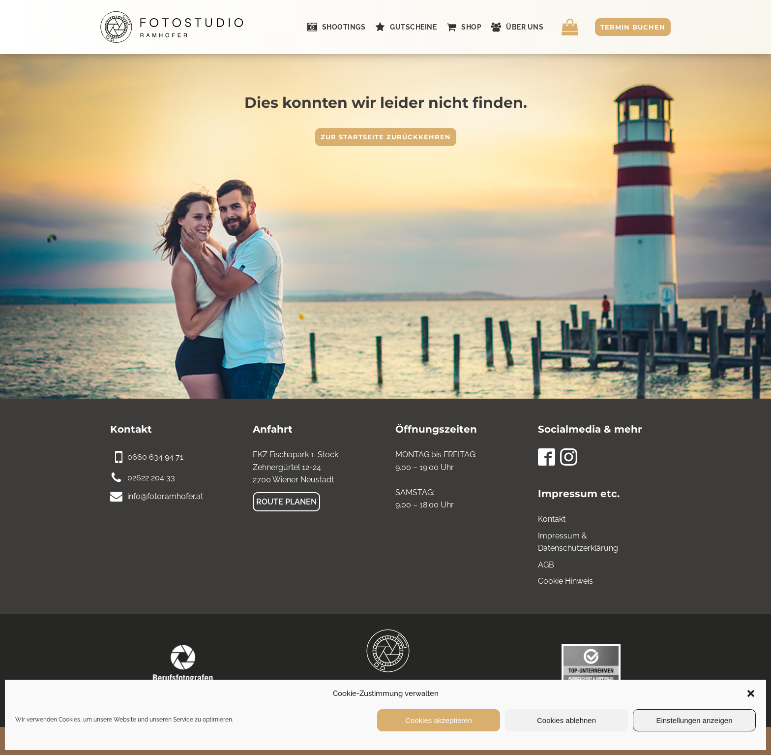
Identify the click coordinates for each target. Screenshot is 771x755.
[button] (751, 693)
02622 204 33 (151, 477)
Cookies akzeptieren (438, 720)
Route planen (286, 501)
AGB (546, 564)
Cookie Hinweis (565, 581)
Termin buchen (632, 27)
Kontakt (551, 519)
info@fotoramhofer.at (165, 496)
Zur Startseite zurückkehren (386, 137)
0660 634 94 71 (155, 457)
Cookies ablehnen (566, 720)
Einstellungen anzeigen (694, 720)
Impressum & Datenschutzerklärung (578, 542)
